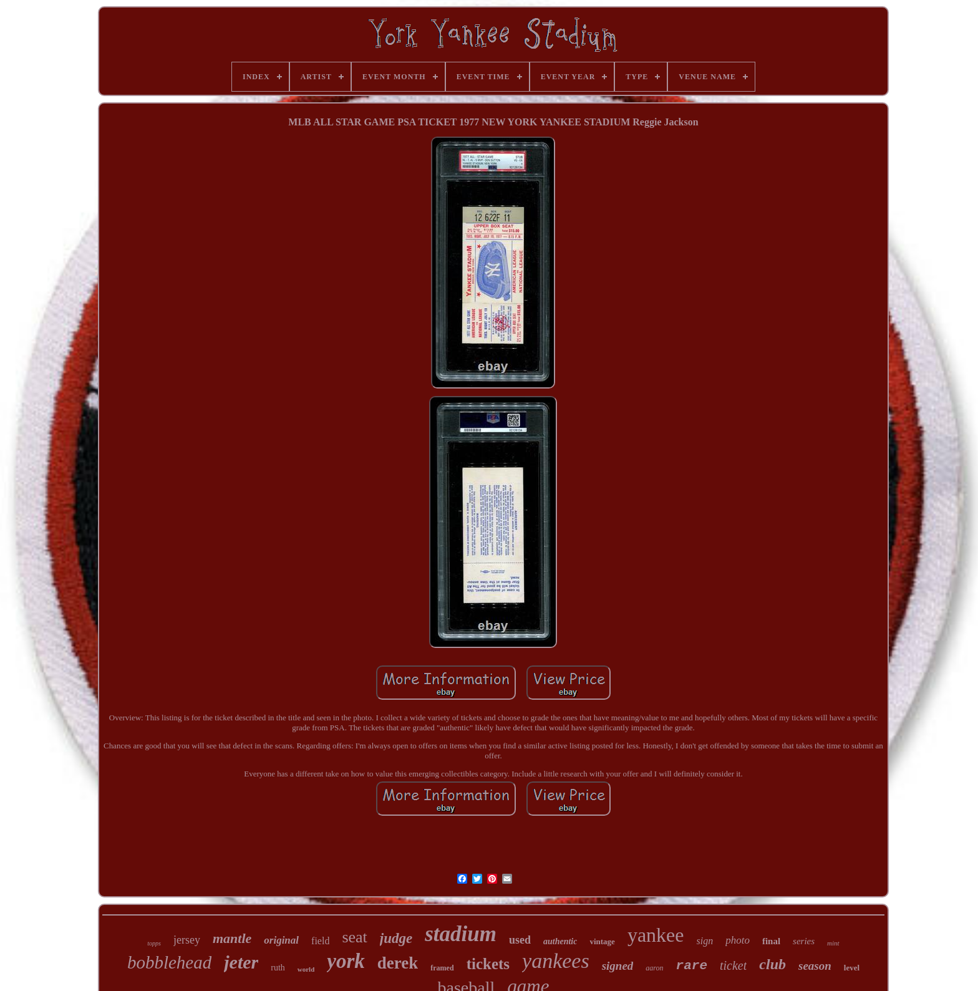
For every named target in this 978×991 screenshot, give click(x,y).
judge (396, 938)
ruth (278, 967)
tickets (488, 963)
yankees (555, 960)
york (346, 961)
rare (691, 966)
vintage (601, 941)
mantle (232, 938)
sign (705, 940)
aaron (654, 968)
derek (398, 963)
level (851, 967)
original (281, 940)
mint (833, 943)
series (804, 941)
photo (737, 940)
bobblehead (169, 962)
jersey (186, 940)
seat (354, 937)
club (772, 964)
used (520, 940)
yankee (655, 935)
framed (441, 968)
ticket (733, 965)
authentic (560, 941)
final (771, 941)
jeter (241, 962)
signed (618, 965)
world (306, 969)
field (320, 940)
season (814, 965)
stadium (460, 934)
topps (154, 943)
